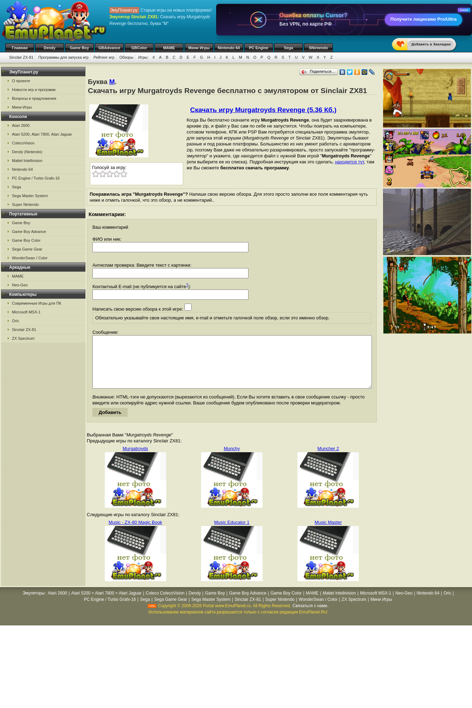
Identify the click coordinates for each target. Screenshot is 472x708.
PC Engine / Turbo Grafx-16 (36, 178)
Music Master (328, 532)
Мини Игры (199, 48)
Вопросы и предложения (34, 98)
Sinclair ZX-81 (21, 57)
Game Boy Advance (29, 231)
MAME (169, 48)
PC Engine (258, 48)
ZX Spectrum (23, 338)
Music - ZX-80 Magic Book (135, 532)
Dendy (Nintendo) (27, 152)
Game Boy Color (26, 240)
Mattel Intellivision (27, 160)
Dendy (50, 48)
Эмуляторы (33, 603)
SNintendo (318, 48)
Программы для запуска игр (63, 57)
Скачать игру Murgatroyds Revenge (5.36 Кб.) (263, 109)
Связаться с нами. (310, 616)
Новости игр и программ (34, 89)
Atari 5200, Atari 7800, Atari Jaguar (42, 134)
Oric (15, 321)
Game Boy (79, 48)
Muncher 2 (328, 459)
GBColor (139, 48)
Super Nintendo (25, 204)
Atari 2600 (21, 125)
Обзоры (126, 57)
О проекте (21, 81)
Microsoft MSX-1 (26, 312)
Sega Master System (30, 196)
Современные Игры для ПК (36, 303)
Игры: (143, 57)
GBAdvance (109, 48)
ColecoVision (23, 143)
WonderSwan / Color (29, 258)
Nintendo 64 (229, 48)
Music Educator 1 (231, 532)
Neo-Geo (20, 285)
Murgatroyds (135, 459)
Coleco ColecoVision (165, 603)
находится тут (349, 161)
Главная (20, 48)
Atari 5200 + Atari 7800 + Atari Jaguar (106, 603)
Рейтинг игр (104, 57)
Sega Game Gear (27, 249)
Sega (288, 48)
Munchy (232, 459)
